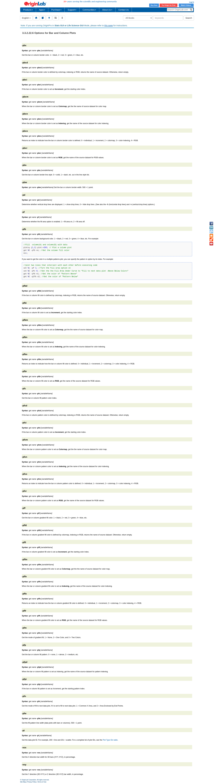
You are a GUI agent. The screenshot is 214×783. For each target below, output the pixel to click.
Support (72, 10)
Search (188, 18)
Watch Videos (186, 5)
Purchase (56, 10)
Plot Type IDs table (110, 740)
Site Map (23, 782)
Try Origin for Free (169, 5)
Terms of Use (42, 782)
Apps (42, 10)
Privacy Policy (31, 782)
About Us (107, 10)
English (26, 18)
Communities (89, 10)
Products (28, 10)
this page (108, 25)
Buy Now (154, 5)
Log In (191, 2)
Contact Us (123, 10)
